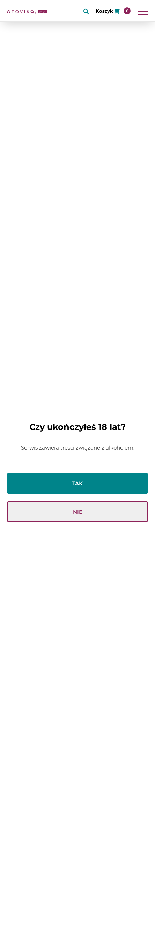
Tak (77, 483)
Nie (77, 511)
